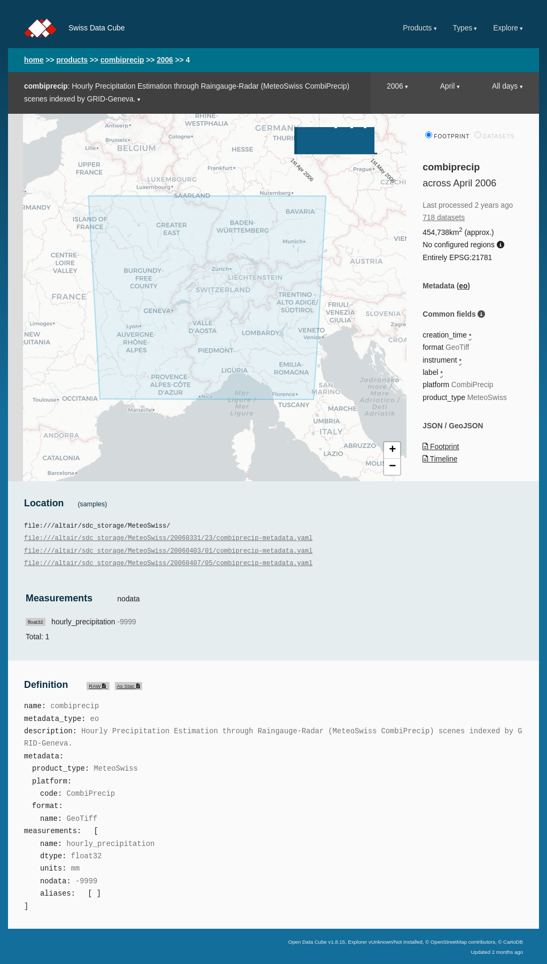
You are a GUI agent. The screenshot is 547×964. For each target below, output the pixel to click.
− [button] (392, 467)
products (72, 60)
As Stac (128, 685)
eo (463, 286)
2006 (165, 60)
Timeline (440, 459)
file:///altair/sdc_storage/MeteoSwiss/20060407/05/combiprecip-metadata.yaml (168, 562)
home (34, 60)
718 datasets (444, 218)
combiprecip (122, 60)
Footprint (447, 136)
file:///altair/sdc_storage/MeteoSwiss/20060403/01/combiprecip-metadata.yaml (168, 550)
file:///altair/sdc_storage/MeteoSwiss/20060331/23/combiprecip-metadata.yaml (168, 537)
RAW (98, 685)
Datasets (494, 136)
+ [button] (392, 450)
